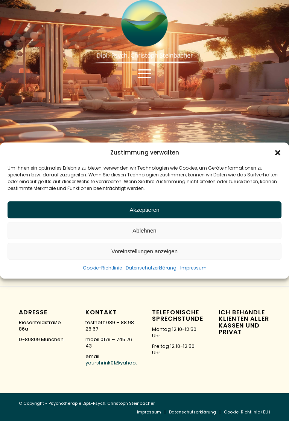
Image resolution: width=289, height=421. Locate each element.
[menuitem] (144, 73)
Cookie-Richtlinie (102, 268)
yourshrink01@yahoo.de (114, 362)
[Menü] (144, 73)
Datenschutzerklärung (151, 268)
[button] (277, 152)
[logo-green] (144, 32)
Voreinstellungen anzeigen (144, 251)
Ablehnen (144, 230)
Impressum (193, 268)
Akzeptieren (144, 210)
